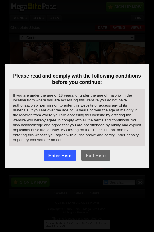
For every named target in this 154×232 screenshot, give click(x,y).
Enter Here (60, 155)
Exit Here (96, 155)
